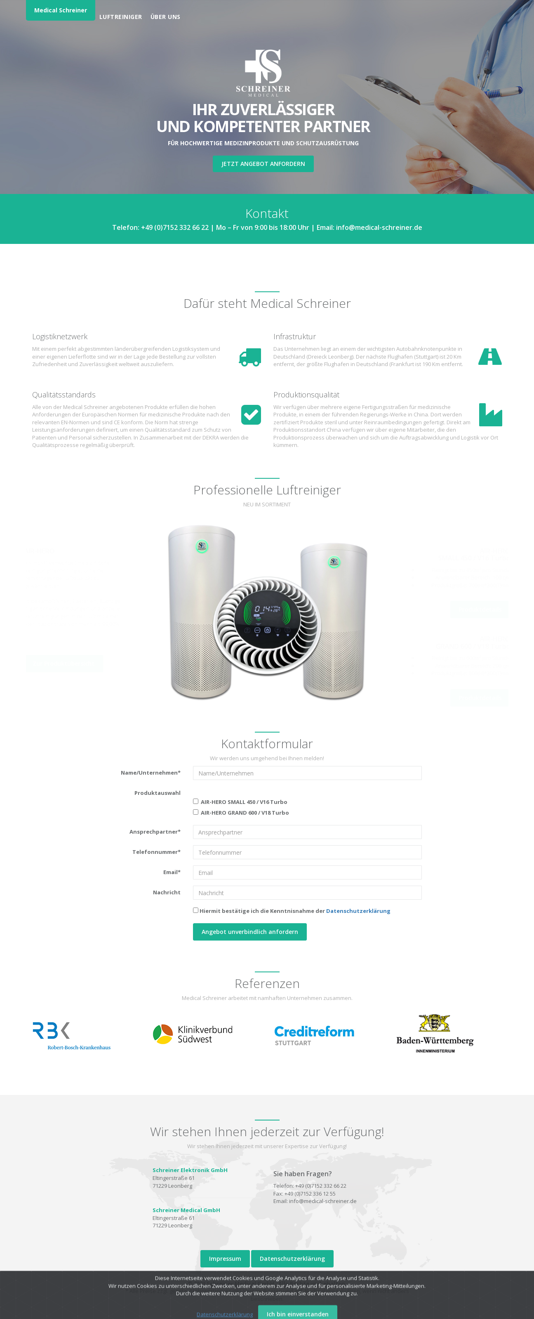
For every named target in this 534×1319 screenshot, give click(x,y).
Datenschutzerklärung (358, 911)
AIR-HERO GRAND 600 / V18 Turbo (241, 812)
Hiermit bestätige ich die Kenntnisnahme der (292, 911)
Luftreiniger (120, 17)
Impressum (225, 1258)
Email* (172, 872)
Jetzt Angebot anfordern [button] (263, 164)
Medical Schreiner (60, 10)
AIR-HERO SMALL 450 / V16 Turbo (240, 802)
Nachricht (167, 892)
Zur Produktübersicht (64, 663)
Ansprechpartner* (155, 831)
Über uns (166, 17)
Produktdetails (479, 609)
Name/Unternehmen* (151, 772)
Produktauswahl (157, 793)
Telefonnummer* (156, 852)
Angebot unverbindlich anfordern (250, 932)
